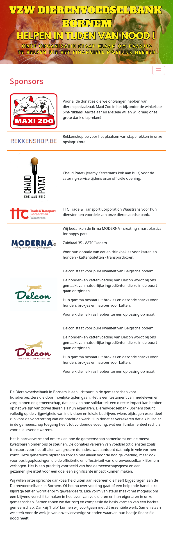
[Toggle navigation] (158, 70)
